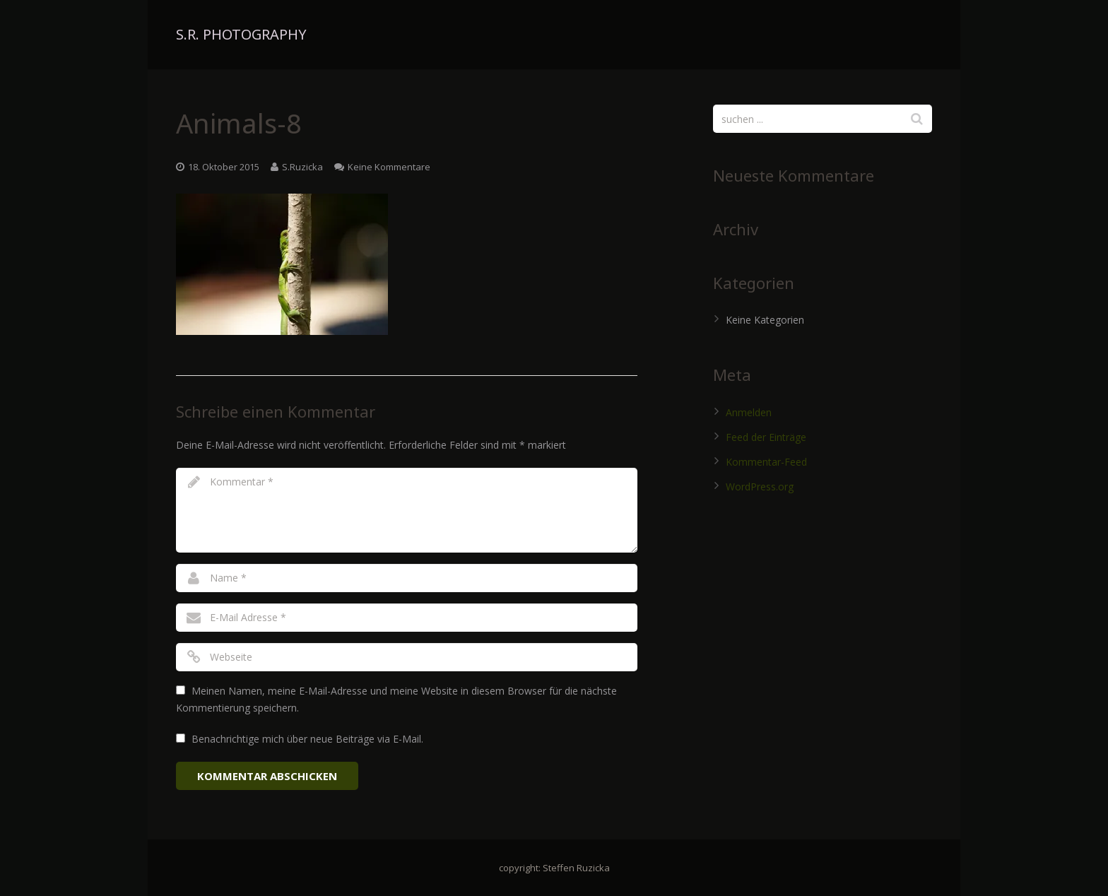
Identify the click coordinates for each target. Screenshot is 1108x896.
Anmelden (749, 412)
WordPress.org (760, 486)
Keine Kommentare (389, 166)
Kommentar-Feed (766, 461)
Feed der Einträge (766, 437)
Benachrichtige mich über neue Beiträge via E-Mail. (307, 738)
